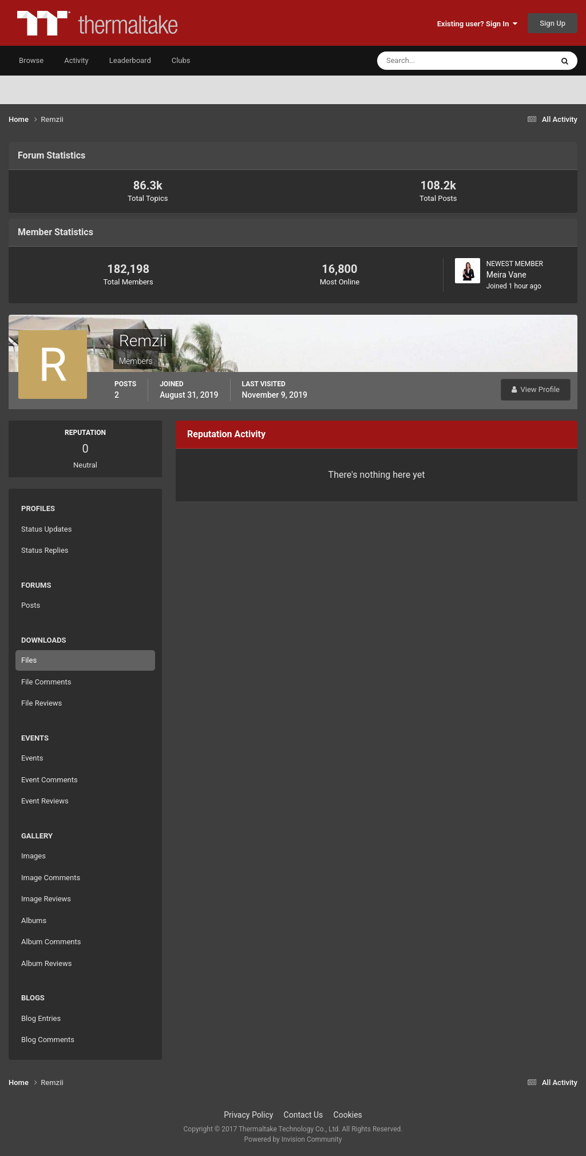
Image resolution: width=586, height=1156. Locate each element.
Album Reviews (46, 963)
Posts (30, 605)
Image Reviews (46, 898)
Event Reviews (45, 801)
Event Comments (49, 779)
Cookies (348, 1114)
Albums (33, 920)
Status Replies (45, 550)
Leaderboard (130, 60)
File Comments (46, 682)
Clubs (181, 60)
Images (33, 856)
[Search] (430, 61)
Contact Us (303, 1114)
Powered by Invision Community (293, 1139)
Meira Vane (506, 274)
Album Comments (51, 941)
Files (29, 660)
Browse (31, 60)
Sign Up (552, 23)
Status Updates (46, 529)
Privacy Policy (248, 1114)
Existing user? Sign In (477, 23)
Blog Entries (41, 1018)
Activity (76, 60)
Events (32, 758)
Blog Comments (47, 1039)
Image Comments (50, 877)
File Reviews (41, 703)
